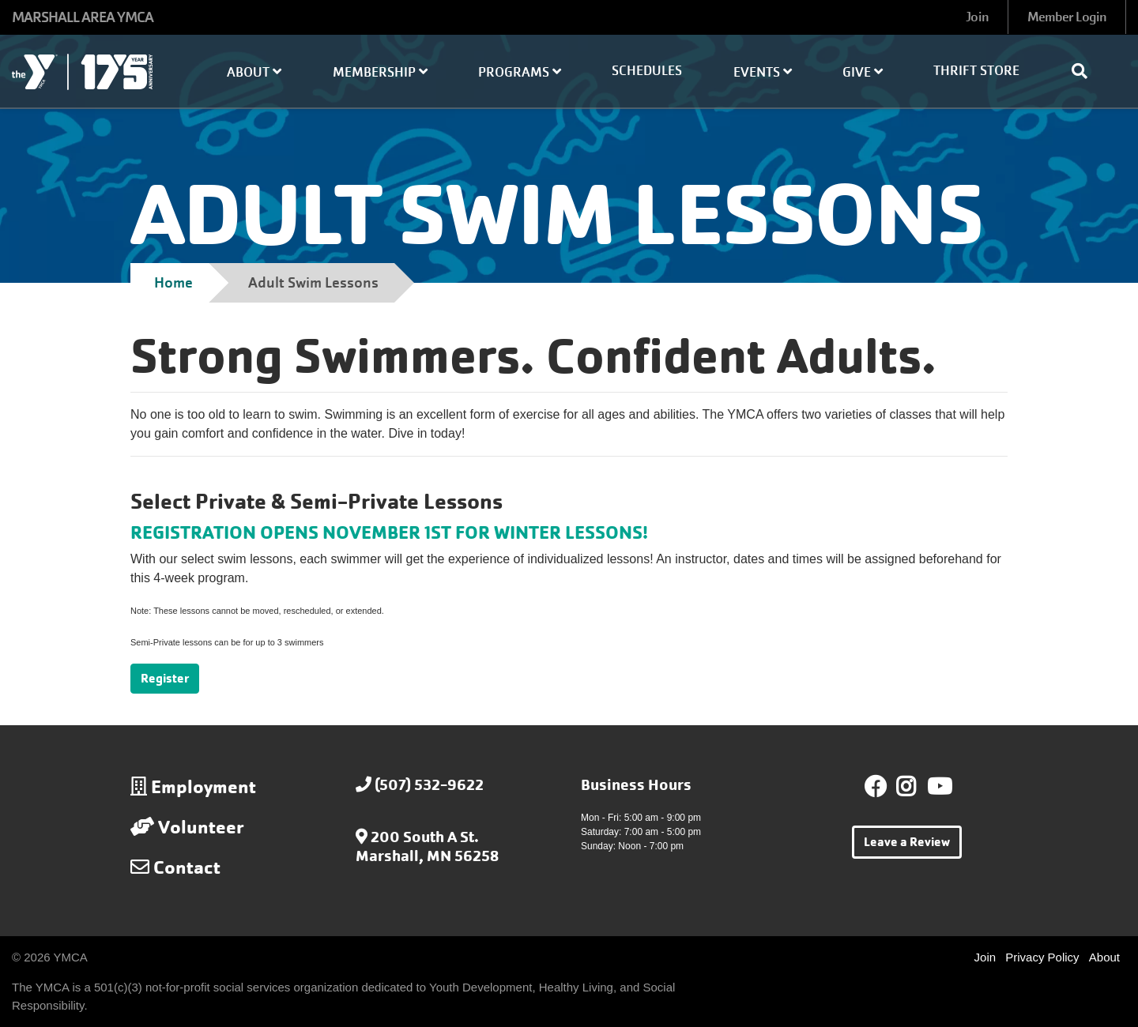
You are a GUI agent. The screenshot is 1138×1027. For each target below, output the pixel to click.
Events (762, 72)
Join (977, 17)
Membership (380, 72)
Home (173, 282)
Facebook (876, 787)
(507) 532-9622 (429, 785)
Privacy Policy (1042, 957)
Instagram (917, 787)
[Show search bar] (1086, 71)
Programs (519, 72)
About (254, 72)
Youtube (938, 787)
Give (862, 72)
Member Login (1066, 17)
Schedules (647, 71)
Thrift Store (976, 71)
